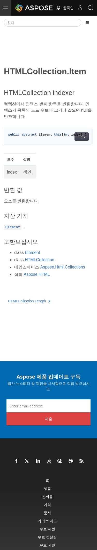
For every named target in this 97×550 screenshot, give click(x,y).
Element (32, 252)
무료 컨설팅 (47, 536)
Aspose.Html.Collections (62, 267)
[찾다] (42, 23)
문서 (47, 512)
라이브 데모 (47, 520)
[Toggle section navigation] (87, 23)
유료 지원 (47, 544)
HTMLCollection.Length (29, 301)
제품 (47, 488)
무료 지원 (47, 528)
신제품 (47, 496)
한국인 (65, 7)
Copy (81, 136)
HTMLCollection (39, 260)
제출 (48, 418)
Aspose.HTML (37, 274)
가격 (47, 504)
